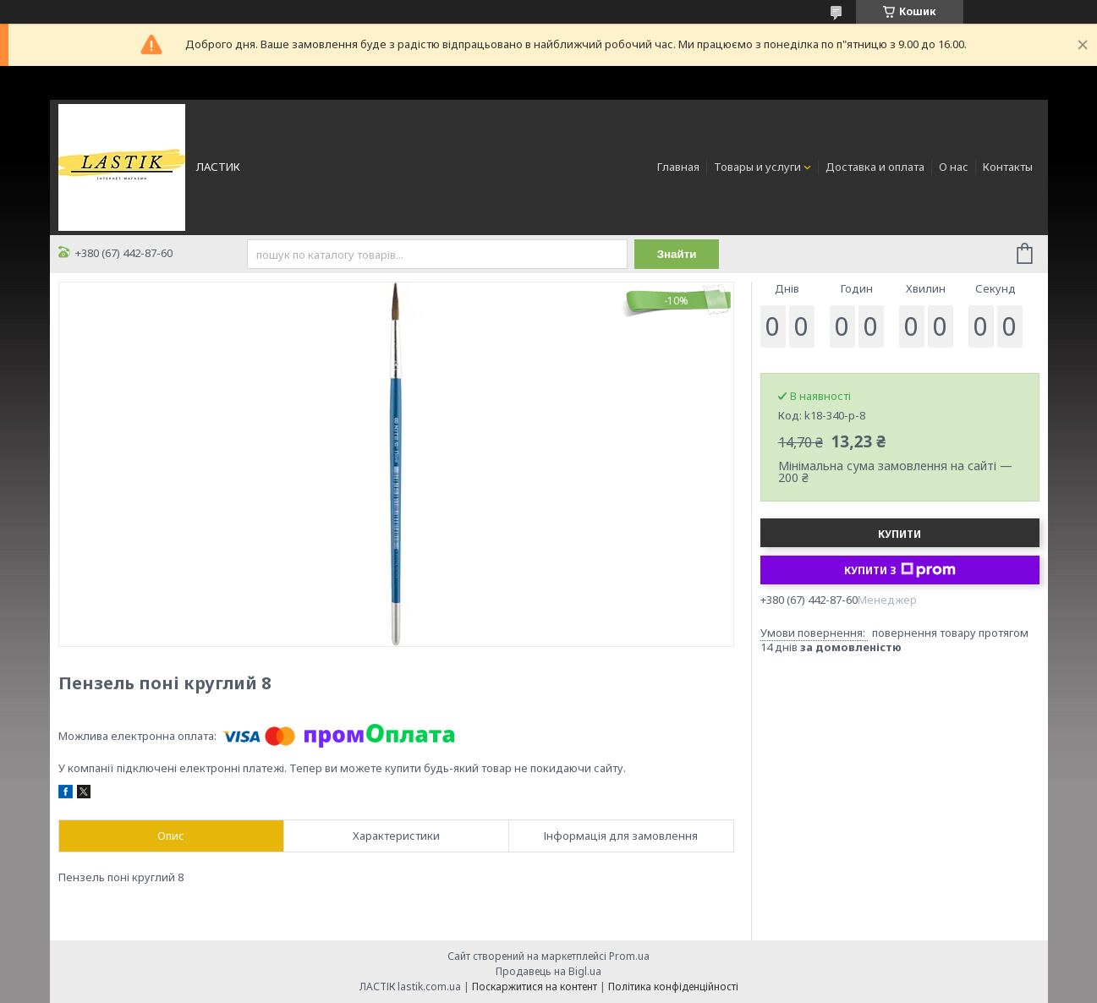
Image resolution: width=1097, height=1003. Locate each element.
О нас (953, 166)
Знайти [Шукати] (677, 254)
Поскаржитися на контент (534, 986)
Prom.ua (629, 956)
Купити (899, 534)
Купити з (900, 570)
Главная (678, 166)
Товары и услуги (757, 166)
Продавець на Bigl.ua (548, 971)
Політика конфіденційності (673, 986)
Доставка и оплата (874, 166)
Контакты (1008, 166)
